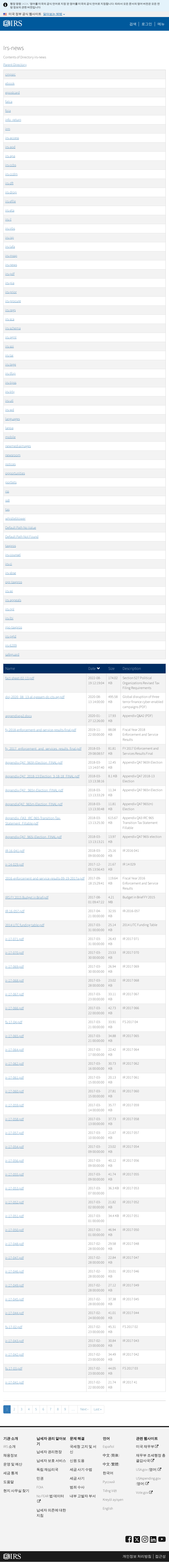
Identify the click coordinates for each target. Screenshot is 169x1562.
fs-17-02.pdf (13, 1327)
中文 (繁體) (111, 1464)
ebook (10, 83)
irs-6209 (11, 645)
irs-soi (9, 346)
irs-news (11, 264)
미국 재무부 (147, 1446)
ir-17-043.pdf (14, 1341)
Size (111, 668)
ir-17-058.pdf (14, 1119)
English (108, 1508)
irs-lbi (9, 618)
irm (7, 128)
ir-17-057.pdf (14, 1132)
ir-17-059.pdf (14, 1105)
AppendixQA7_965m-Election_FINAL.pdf (33, 804)
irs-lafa (10, 246)
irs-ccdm (11, 174)
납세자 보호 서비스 (51, 1460)
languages (12, 418)
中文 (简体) (111, 1455)
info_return (13, 119)
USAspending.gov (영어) (148, 1481)
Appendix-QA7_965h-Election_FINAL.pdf (33, 762)
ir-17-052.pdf (14, 1202)
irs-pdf (10, 273)
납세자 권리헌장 (49, 1451)
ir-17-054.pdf (14, 1146)
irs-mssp (11, 255)
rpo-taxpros (13, 627)
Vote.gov (144, 1492)
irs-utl (9, 400)
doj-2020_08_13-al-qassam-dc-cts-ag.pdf (34, 697)
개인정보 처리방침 (137, 1556)
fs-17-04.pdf (13, 1022)
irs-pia (9, 283)
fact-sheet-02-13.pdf (19, 678)
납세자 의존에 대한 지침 (51, 1513)
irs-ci (8, 563)
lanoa (9, 428)
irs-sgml (11, 337)
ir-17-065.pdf (14, 1036)
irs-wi (9, 591)
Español (108, 1446)
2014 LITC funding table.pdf (24, 925)
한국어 (108, 1473)
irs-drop (11, 192)
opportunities (15, 473)
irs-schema (13, 328)
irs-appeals (13, 600)
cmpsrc (10, 74)
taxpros (10, 545)
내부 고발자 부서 (83, 1496)
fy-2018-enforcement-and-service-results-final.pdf (40, 730)
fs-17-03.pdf (13, 1368)
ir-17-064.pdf (14, 1049)
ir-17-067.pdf (14, 994)
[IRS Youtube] (162, 1539)
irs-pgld (10, 636)
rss (7, 491)
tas (7, 509)
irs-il (8, 219)
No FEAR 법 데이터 (50, 1499)
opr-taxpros (13, 582)
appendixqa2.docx (18, 716)
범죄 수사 (77, 1487)
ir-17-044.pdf (14, 1313)
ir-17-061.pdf (14, 1077)
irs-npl (9, 609)
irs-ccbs (10, 165)
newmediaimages (18, 446)
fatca (8, 101)
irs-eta (9, 210)
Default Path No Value (20, 527)
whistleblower (15, 518)
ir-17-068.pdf (14, 980)
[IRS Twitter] (137, 1540)
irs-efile (10, 201)
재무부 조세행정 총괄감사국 (150, 1458)
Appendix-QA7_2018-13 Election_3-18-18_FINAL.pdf (42, 776)
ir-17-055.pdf (14, 1174)
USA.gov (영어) (148, 1469)
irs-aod (10, 147)
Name (10, 668)
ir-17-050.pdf (14, 1230)
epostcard (12, 92)
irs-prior (11, 292)
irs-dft (9, 183)
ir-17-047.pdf (14, 1257)
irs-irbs (10, 228)
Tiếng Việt (110, 1490)
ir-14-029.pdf (14, 864)
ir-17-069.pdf (14, 966)
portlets (11, 482)
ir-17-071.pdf (14, 939)
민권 (40, 1478)
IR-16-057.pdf (14, 911)
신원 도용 (77, 1460)
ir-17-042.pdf (14, 1354)
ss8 (7, 500)
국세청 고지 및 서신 (83, 1449)
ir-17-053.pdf (14, 1188)
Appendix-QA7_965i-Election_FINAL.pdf (33, 836)
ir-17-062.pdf (14, 1063)
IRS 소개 (9, 1446)
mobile (10, 437)
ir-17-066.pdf (14, 1008)
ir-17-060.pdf (14, 1091)
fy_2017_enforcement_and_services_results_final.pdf (43, 748)
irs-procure (13, 301)
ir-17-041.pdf (14, 1382)
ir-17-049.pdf (14, 1285)
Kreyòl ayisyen (113, 1499)
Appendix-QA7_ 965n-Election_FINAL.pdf (34, 790)
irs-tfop (10, 373)
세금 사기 (77, 1478)
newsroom (12, 455)
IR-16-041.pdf (14, 850)
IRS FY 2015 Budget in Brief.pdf (26, 897)
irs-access (12, 138)
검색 (132, 24)
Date (94, 668)
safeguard (12, 654)
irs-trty (10, 391)
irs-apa (10, 156)
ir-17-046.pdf (14, 1271)
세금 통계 (10, 1473)
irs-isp (9, 237)
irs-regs (10, 310)
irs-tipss (10, 382)
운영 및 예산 (12, 1464)
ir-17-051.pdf (14, 1216)
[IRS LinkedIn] (153, 1540)
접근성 (160, 1556)
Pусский (109, 1482)
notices (10, 464)
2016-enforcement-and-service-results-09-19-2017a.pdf (44, 878)
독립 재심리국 (47, 1469)
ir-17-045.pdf (14, 1299)
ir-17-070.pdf (14, 952)
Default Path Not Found (22, 536)
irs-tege (10, 364)
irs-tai (9, 355)
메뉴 (161, 24)
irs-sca (9, 319)
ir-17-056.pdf (14, 1160)
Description (132, 668)
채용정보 (10, 1455)
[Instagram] (145, 1539)
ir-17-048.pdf (14, 1243)
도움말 (8, 1482)
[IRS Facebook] (128, 1539)
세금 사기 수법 (81, 1469)
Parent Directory (15, 64)
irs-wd (9, 409)
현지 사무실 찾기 (16, 1490)
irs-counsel (13, 554)
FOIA (40, 1487)
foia (8, 110)
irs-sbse (10, 573)
